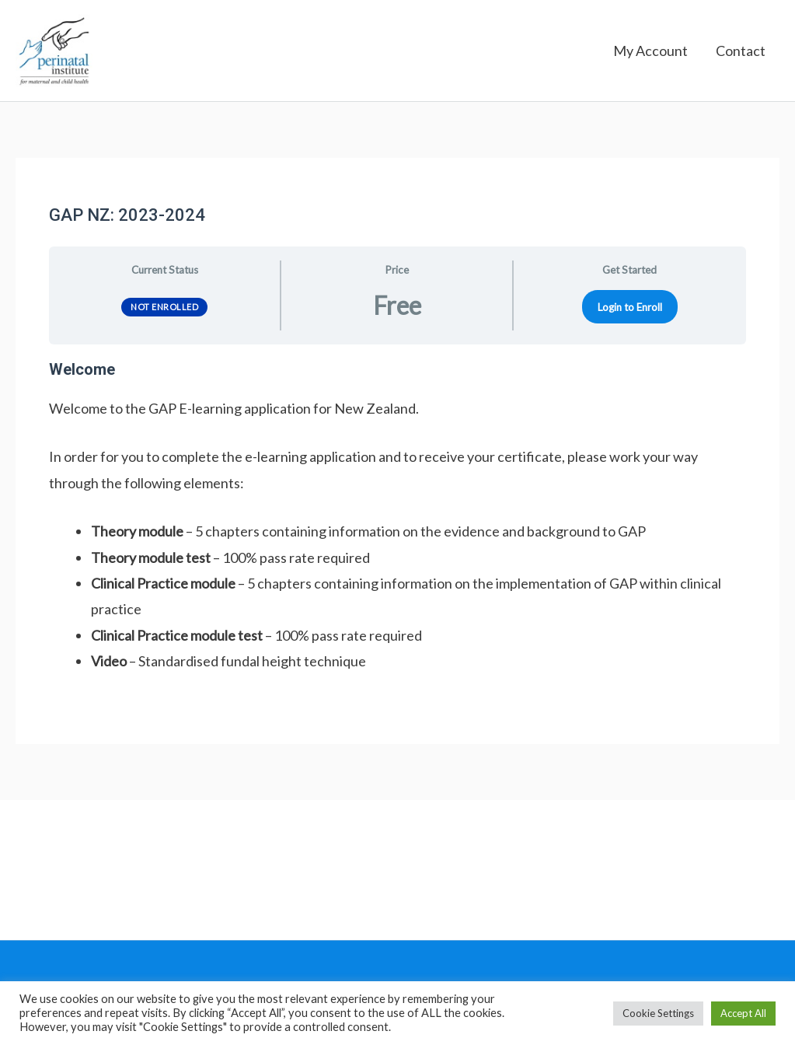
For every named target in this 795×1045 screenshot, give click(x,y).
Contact (740, 54)
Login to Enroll (630, 313)
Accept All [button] (743, 1013)
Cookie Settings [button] (658, 1013)
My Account (650, 54)
